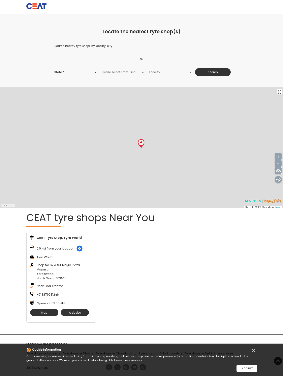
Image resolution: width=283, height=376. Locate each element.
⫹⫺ (278, 170)
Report (278, 207)
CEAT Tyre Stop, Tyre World (59, 237)
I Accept (247, 368)
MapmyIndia (268, 207)
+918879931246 (48, 294)
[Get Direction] (79, 248)
